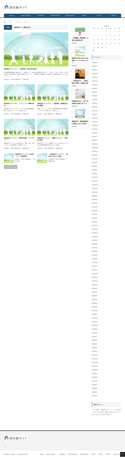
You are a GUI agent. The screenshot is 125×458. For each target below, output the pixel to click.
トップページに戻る (10, 167)
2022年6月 (94, 207)
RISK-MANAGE (69, 15)
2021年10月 (95, 236)
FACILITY (108, 454)
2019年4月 (94, 347)
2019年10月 (95, 325)
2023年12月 (95, 144)
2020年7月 (94, 292)
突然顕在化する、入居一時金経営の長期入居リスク (80, 102)
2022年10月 (95, 192)
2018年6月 (94, 384)
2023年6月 (94, 162)
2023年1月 (94, 181)
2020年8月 (94, 288)
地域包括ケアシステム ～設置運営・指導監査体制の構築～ (52, 104)
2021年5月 (94, 255)
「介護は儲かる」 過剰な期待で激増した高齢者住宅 (80, 82)
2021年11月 (95, 233)
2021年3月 (94, 262)
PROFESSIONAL (55, 15)
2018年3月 (94, 396)
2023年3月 (94, 173)
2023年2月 (94, 177)
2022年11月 (95, 188)
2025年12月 (95, 73)
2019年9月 (94, 329)
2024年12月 (95, 118)
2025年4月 (94, 103)
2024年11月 (95, 121)
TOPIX (12, 79)
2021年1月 (94, 270)
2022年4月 (94, 214)
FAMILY (84, 15)
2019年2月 (94, 355)
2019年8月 (94, 333)
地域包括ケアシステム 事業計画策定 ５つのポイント (19, 139)
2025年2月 (94, 110)
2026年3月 (94, 62)
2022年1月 (94, 225)
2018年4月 (94, 392)
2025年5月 (94, 99)
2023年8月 (94, 155)
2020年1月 (94, 314)
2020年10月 (95, 281)
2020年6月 (94, 296)
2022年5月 (94, 210)
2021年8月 (94, 244)
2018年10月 (95, 370)
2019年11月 (95, 321)
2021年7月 (94, 247)
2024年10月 (95, 125)
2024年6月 (94, 140)
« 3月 (93, 50)
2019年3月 (94, 351)
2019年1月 (94, 358)
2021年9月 (94, 240)
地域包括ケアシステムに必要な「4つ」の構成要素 (24, 155)
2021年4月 (94, 259)
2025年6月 (94, 96)
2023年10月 (95, 147)
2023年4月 (94, 170)
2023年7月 (94, 159)
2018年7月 (94, 381)
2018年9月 (94, 373)
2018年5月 (94, 388)
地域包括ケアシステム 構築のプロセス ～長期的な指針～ (52, 139)
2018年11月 (95, 366)
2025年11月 (95, 77)
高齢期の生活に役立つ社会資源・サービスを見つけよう (80, 60)
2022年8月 (94, 199)
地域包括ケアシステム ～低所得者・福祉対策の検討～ (21, 69)
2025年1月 (94, 114)
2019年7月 (94, 336)
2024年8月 (94, 133)
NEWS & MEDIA (26, 15)
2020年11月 (95, 277)
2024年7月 (94, 136)
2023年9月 (94, 151)
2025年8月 (94, 88)
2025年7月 (94, 92)
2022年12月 (95, 184)
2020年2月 (94, 310)
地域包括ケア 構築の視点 (22, 79)
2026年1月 (94, 70)
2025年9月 (94, 84)
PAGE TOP (122, 454)
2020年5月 (94, 299)
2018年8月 (94, 377)
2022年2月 (94, 221)
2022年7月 (94, 203)
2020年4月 (94, 303)
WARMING (40, 15)
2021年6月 (94, 251)
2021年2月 (94, 266)
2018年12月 (95, 362)
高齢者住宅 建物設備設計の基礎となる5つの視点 (80, 122)
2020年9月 (94, 284)
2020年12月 (95, 273)
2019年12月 (95, 318)
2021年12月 (95, 229)
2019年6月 (94, 340)
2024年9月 (94, 129)
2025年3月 (94, 107)
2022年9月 (94, 196)
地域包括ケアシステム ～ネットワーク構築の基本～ (19, 104)
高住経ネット (14, 454)
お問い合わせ (117, 454)
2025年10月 (95, 81)
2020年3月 (94, 307)
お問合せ (113, 15)
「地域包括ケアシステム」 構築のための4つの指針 (58, 155)
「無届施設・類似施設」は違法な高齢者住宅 (80, 39)
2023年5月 (94, 166)
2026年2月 (94, 66)
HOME (41, 454)
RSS (5, 446)
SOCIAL (99, 15)
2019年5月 (94, 344)
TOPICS (11, 15)
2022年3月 (94, 218)
